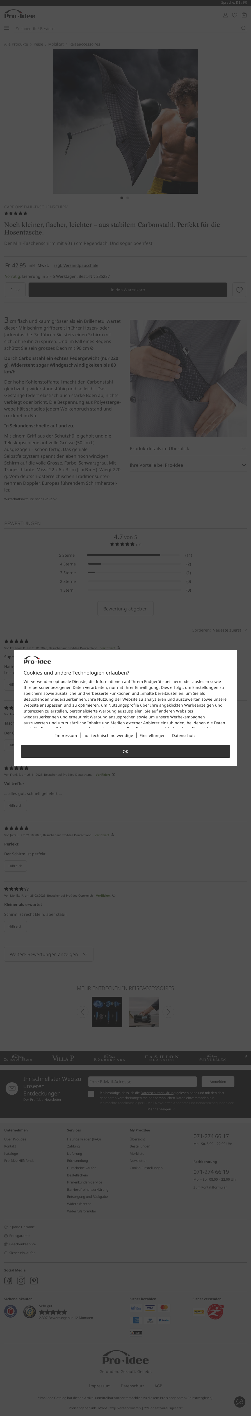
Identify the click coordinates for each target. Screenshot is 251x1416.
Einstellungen (153, 735)
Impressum (66, 735)
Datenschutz (184, 735)
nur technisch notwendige (108, 735)
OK (125, 751)
